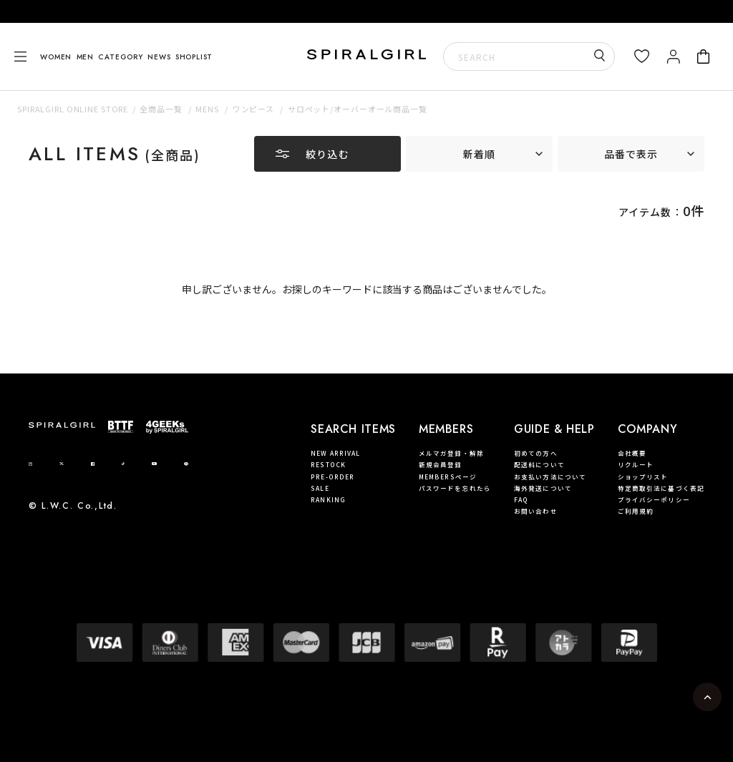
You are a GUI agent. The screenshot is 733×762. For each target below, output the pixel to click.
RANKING (328, 499)
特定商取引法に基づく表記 (661, 488)
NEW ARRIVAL (335, 453)
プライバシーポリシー (654, 499)
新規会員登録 (440, 464)
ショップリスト (643, 476)
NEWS (158, 57)
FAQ (521, 499)
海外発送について (543, 488)
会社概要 (632, 453)
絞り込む (327, 154)
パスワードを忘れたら (455, 488)
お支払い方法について (550, 476)
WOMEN (56, 57)
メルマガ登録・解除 (451, 453)
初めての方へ (536, 453)
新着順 (479, 154)
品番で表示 (631, 154)
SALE (320, 488)
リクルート (636, 464)
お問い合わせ (536, 511)
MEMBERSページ (448, 476)
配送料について (539, 464)
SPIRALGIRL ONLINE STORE (72, 108)
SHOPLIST (194, 57)
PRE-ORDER (332, 476)
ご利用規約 (636, 511)
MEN (85, 57)
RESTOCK (328, 464)
